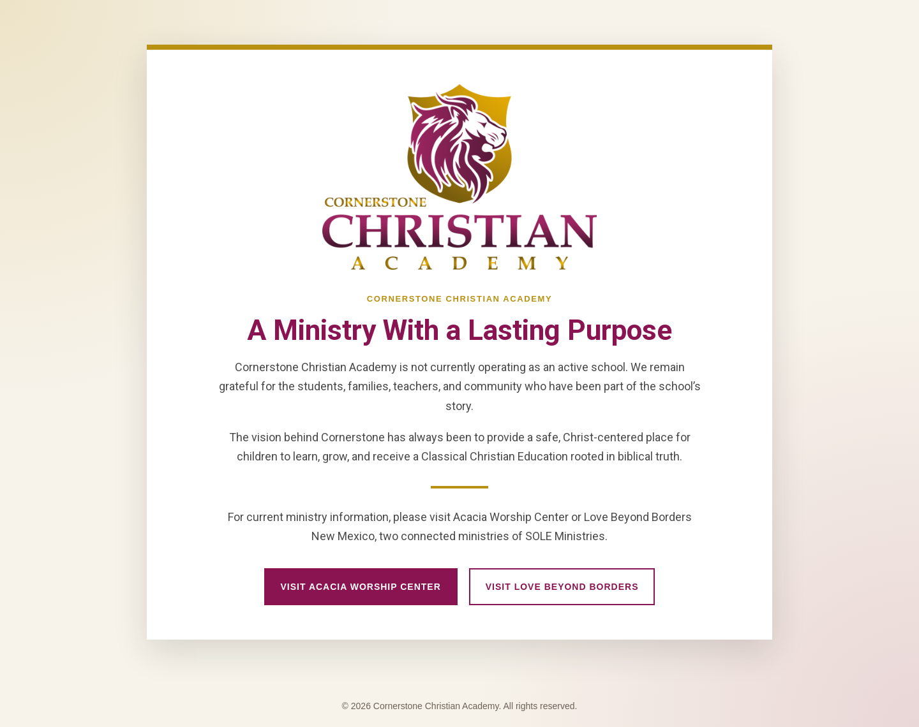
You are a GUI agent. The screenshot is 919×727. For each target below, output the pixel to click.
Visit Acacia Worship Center (361, 587)
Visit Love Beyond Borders (562, 587)
